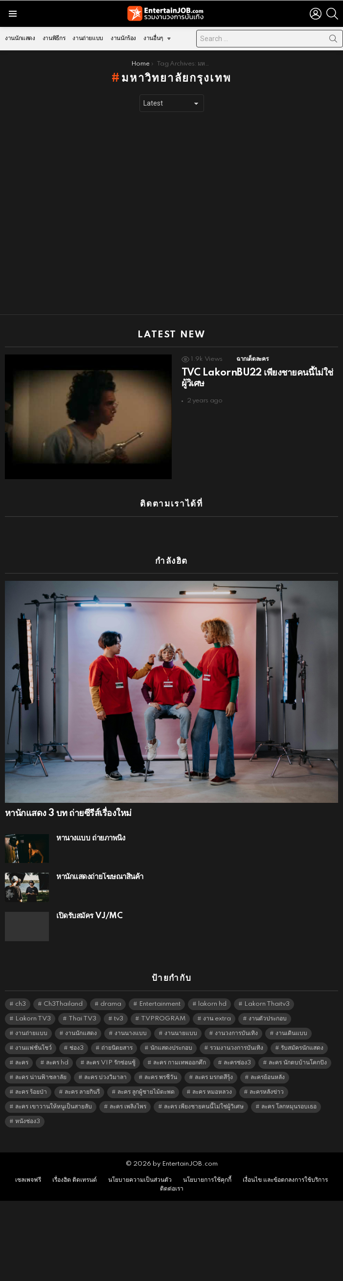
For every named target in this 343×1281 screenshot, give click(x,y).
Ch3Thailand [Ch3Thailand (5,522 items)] (63, 1004)
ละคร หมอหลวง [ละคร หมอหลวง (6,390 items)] (212, 1092)
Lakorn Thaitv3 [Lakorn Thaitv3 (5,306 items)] (267, 1004)
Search (333, 40)
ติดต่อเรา (171, 1189)
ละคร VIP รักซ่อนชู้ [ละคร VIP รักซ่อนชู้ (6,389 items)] (111, 1063)
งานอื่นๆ (153, 40)
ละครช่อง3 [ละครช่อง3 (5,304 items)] (237, 1063)
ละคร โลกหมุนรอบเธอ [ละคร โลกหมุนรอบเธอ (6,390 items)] (289, 1107)
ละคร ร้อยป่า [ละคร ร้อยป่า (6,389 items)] (31, 1092)
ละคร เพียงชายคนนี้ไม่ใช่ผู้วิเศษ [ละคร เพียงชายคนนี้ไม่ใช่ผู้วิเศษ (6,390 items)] (204, 1107)
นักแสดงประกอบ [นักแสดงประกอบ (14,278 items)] (171, 1048)
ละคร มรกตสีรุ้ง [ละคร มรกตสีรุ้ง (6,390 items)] (214, 1077)
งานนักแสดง (20, 38)
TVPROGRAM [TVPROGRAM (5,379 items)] (163, 1019)
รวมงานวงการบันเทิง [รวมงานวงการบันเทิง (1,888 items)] (236, 1048)
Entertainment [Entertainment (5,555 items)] (160, 1004)
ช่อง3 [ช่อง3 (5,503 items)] (76, 1048)
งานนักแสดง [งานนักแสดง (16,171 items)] (81, 1033)
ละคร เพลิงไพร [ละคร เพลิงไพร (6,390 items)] (128, 1107)
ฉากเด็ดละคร (252, 359)
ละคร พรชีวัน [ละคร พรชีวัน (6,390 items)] (160, 1077)
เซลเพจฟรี (28, 1180)
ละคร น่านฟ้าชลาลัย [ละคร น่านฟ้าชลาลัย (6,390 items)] (41, 1077)
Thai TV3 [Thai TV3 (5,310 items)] (82, 1019)
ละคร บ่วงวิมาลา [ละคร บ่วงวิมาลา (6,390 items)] (105, 1077)
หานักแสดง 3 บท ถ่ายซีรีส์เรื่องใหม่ (68, 813)
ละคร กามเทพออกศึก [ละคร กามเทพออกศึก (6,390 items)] (179, 1063)
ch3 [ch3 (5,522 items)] (20, 1004)
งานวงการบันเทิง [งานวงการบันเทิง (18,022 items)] (236, 1033)
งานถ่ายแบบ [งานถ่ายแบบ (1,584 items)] (31, 1033)
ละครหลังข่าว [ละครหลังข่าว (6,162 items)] (267, 1092)
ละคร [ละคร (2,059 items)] (21, 1063)
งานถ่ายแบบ (87, 38)
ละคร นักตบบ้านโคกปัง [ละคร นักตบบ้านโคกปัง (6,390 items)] (298, 1063)
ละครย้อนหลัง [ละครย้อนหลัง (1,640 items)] (268, 1077)
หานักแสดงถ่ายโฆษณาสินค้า (99, 877)
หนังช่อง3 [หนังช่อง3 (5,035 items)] (27, 1121)
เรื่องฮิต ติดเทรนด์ (74, 1180)
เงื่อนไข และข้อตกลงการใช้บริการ (285, 1180)
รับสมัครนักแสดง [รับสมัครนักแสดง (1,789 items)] (302, 1048)
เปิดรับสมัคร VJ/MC (89, 916)
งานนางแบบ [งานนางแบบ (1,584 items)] (130, 1033)
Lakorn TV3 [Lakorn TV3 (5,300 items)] (33, 1019)
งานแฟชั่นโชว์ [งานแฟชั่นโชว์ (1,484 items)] (33, 1048)
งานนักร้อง (123, 38)
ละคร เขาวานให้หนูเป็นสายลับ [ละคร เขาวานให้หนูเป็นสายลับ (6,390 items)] (53, 1107)
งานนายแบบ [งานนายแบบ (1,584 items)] (180, 1033)
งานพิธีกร (54, 38)
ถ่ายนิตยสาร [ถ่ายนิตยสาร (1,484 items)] (117, 1048)
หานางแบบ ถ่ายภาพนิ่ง (90, 838)
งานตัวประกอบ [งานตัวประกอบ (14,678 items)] (268, 1019)
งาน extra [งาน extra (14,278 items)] (217, 1019)
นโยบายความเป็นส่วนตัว (140, 1180)
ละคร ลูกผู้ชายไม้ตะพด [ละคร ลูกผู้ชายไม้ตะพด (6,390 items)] (146, 1092)
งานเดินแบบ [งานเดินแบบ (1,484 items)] (291, 1033)
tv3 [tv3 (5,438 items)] (118, 1019)
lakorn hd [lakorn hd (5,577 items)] (212, 1004)
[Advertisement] (91, 213)
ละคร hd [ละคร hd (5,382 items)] (57, 1063)
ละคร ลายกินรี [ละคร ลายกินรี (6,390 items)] (82, 1092)
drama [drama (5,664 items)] (110, 1004)
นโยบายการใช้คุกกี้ (207, 1180)
